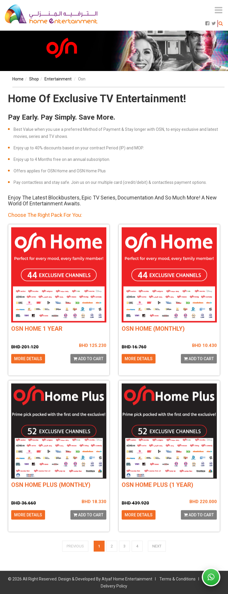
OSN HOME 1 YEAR (36, 339)
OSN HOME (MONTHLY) (153, 339)
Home (18, 79)
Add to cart (88, 369)
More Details (28, 369)
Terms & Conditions (177, 579)
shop (34, 79)
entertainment (58, 79)
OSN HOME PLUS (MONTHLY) (50, 495)
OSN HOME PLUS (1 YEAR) (157, 495)
